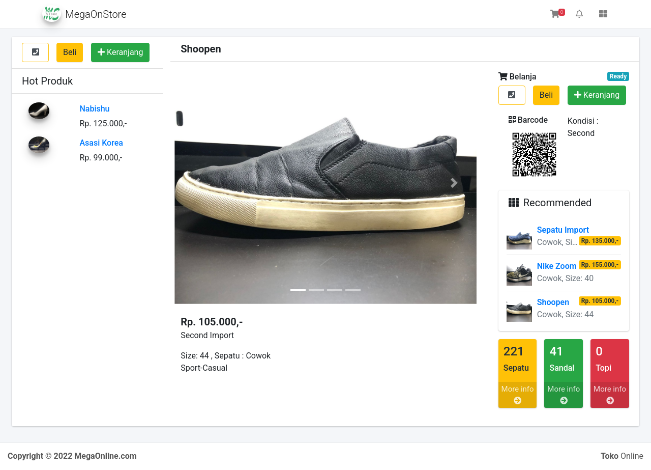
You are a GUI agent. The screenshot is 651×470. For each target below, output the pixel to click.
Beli (69, 52)
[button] (197, 183)
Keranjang (120, 52)
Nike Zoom (557, 266)
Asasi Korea (101, 143)
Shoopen (553, 302)
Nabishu (94, 109)
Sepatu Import (563, 230)
